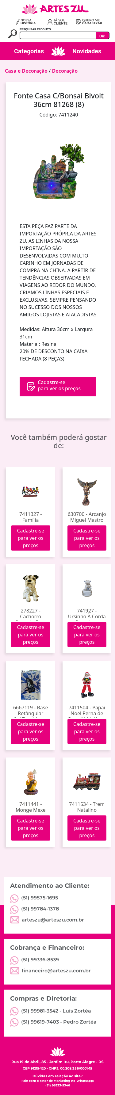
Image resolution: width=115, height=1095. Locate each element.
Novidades (86, 51)
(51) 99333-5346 (57, 1085)
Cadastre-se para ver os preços (30, 538)
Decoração (65, 70)
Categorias (29, 51)
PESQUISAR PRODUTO (35, 29)
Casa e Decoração (26, 70)
